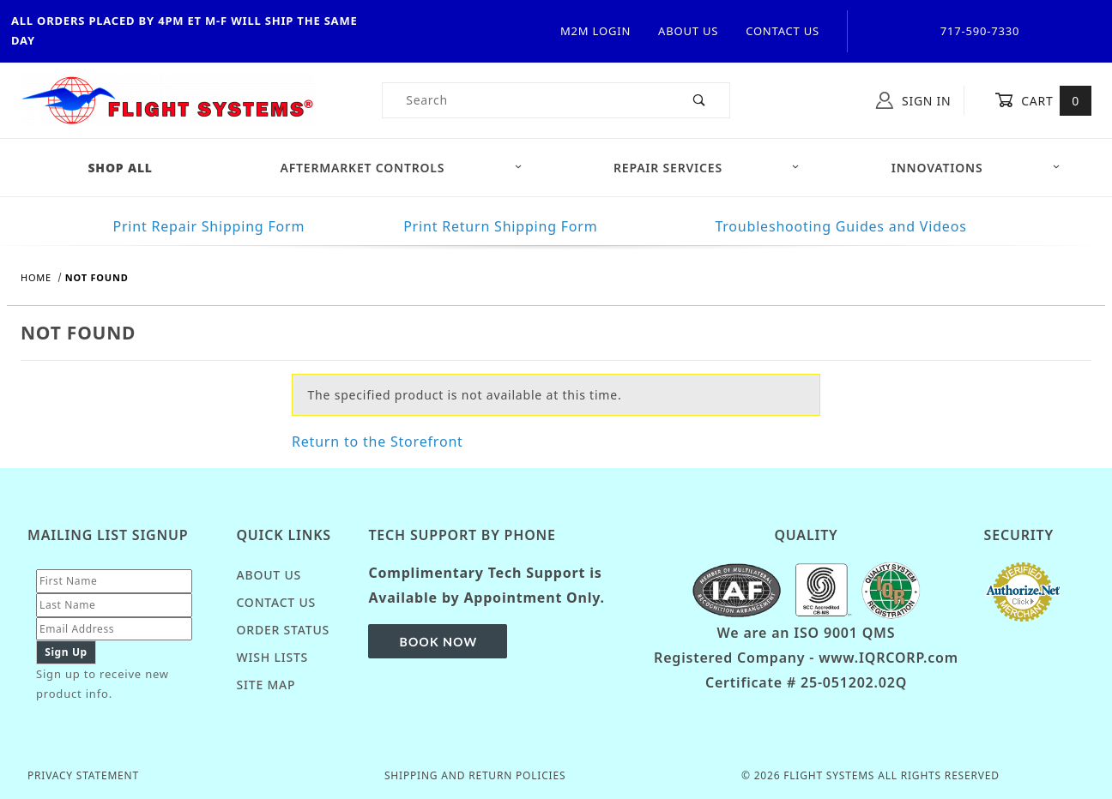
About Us (688, 31)
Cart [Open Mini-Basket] (1042, 100)
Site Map (265, 684)
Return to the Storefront (377, 441)
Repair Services (707, 167)
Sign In (913, 100)
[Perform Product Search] (699, 100)
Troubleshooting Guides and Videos (840, 226)
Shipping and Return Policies (474, 775)
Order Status (282, 630)
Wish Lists (272, 657)
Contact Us (782, 31)
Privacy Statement (83, 775)
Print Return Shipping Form (500, 226)
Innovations (976, 167)
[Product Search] (526, 100)
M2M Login (595, 31)
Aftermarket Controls (402, 167)
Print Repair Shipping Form (208, 226)
